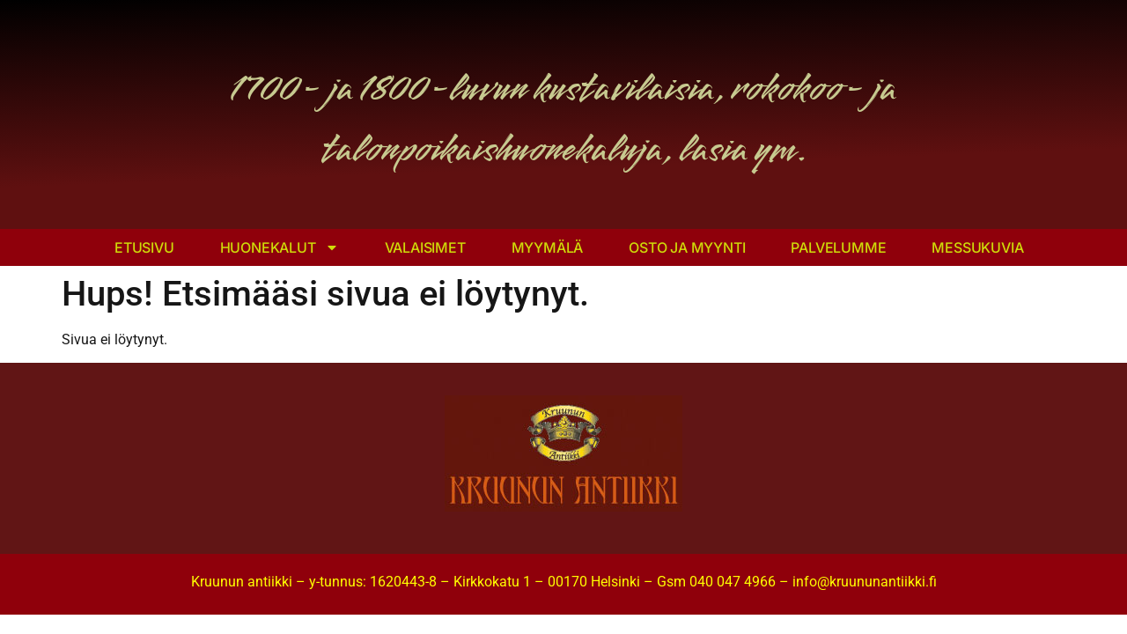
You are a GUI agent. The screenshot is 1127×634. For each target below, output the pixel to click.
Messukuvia (977, 247)
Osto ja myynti (687, 247)
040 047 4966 (732, 581)
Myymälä (548, 247)
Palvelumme (838, 247)
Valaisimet (425, 247)
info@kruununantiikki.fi (864, 581)
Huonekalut (279, 247)
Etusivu (144, 247)
